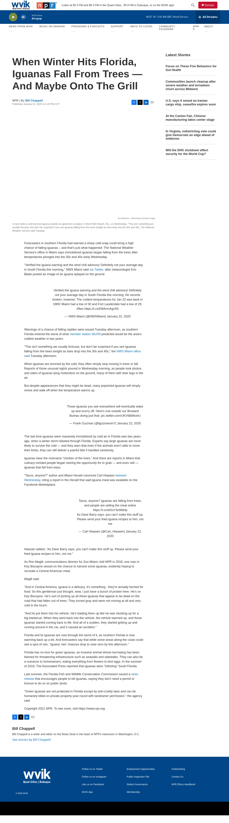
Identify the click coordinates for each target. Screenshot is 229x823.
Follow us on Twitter (92, 776)
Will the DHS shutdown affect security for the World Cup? (187, 159)
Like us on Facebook (93, 792)
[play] (13, 25)
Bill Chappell (34, 108)
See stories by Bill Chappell (31, 747)
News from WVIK (21, 34)
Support (117, 34)
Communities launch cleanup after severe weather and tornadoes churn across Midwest (191, 93)
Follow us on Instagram (94, 784)
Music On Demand (52, 34)
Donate (211, 9)
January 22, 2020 (119, 324)
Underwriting (178, 776)
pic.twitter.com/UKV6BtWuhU (121, 423)
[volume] (23, 25)
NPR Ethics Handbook (183, 792)
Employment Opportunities (141, 776)
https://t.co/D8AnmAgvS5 (101, 316)
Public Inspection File (138, 784)
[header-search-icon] (194, 9)
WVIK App (87, 799)
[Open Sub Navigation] (11, 39)
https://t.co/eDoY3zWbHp (110, 517)
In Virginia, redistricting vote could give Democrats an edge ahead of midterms (191, 142)
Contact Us (177, 784)
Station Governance (137, 792)
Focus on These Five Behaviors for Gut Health (191, 75)
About (208, 34)
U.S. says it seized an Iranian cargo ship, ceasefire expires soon (191, 110)
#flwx (80, 316)
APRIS (196, 35)
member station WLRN (85, 341)
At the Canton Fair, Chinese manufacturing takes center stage (190, 125)
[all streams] (208, 25)
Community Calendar (167, 35)
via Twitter (96, 277)
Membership (133, 799)
